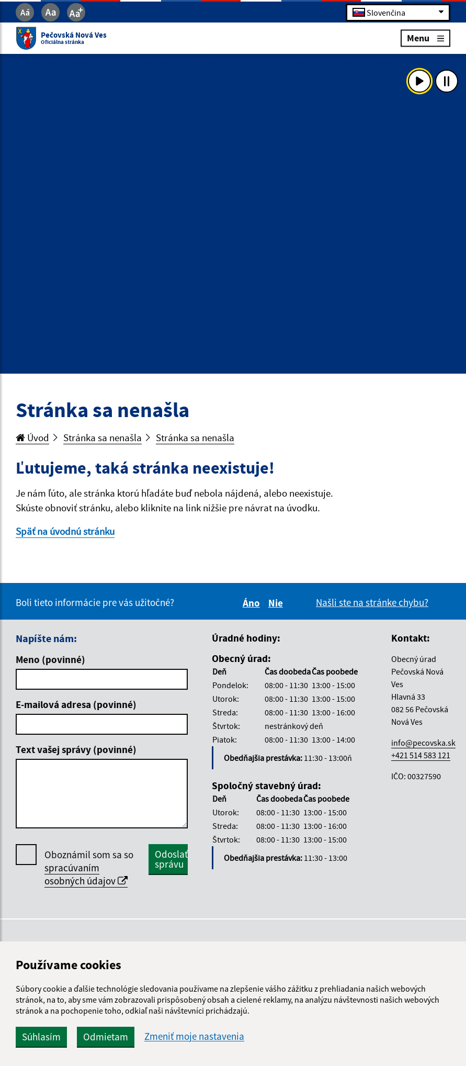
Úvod (32, 437)
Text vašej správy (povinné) (76, 749)
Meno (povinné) (50, 659)
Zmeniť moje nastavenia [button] (194, 1036)
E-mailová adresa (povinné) (76, 704)
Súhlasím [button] (41, 1036)
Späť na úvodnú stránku (65, 531)
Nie (277, 603)
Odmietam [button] (105, 1036)
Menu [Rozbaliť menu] (425, 38)
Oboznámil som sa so (88, 868)
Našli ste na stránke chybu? (372, 602)
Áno (253, 603)
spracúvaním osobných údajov (86, 874)
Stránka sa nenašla (102, 437)
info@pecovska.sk (423, 742)
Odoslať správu (171, 859)
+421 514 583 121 (420, 755)
